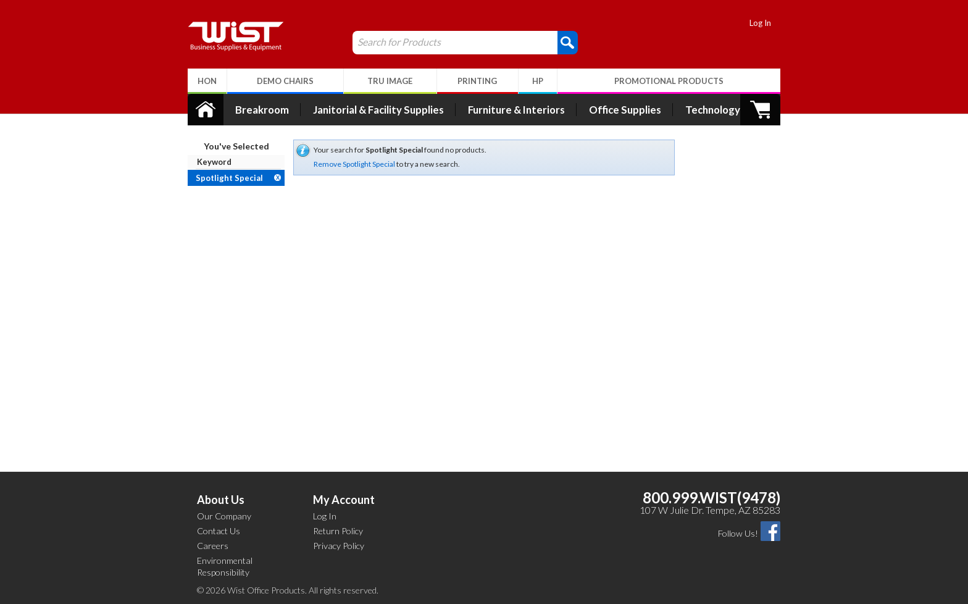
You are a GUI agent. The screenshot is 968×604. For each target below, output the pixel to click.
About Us (220, 499)
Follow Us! (738, 533)
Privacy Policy (338, 545)
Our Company (224, 516)
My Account (344, 499)
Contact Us (218, 531)
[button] (567, 42)
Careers (212, 545)
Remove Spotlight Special (354, 164)
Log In (760, 23)
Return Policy (338, 531)
